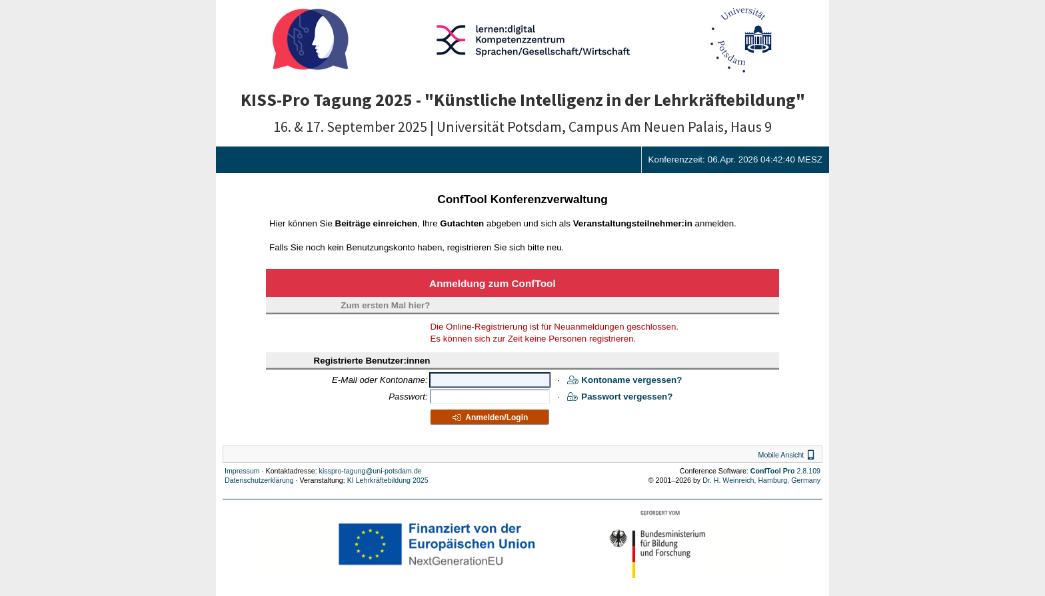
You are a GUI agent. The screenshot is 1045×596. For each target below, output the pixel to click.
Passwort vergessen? (619, 397)
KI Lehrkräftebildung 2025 (388, 480)
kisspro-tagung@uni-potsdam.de (370, 471)
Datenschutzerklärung (259, 480)
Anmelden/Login (489, 417)
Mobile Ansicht (788, 455)
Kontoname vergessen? (624, 380)
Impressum (242, 471)
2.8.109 (785, 471)
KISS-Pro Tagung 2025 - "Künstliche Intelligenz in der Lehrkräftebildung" (523, 100)
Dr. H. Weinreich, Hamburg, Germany (761, 480)
